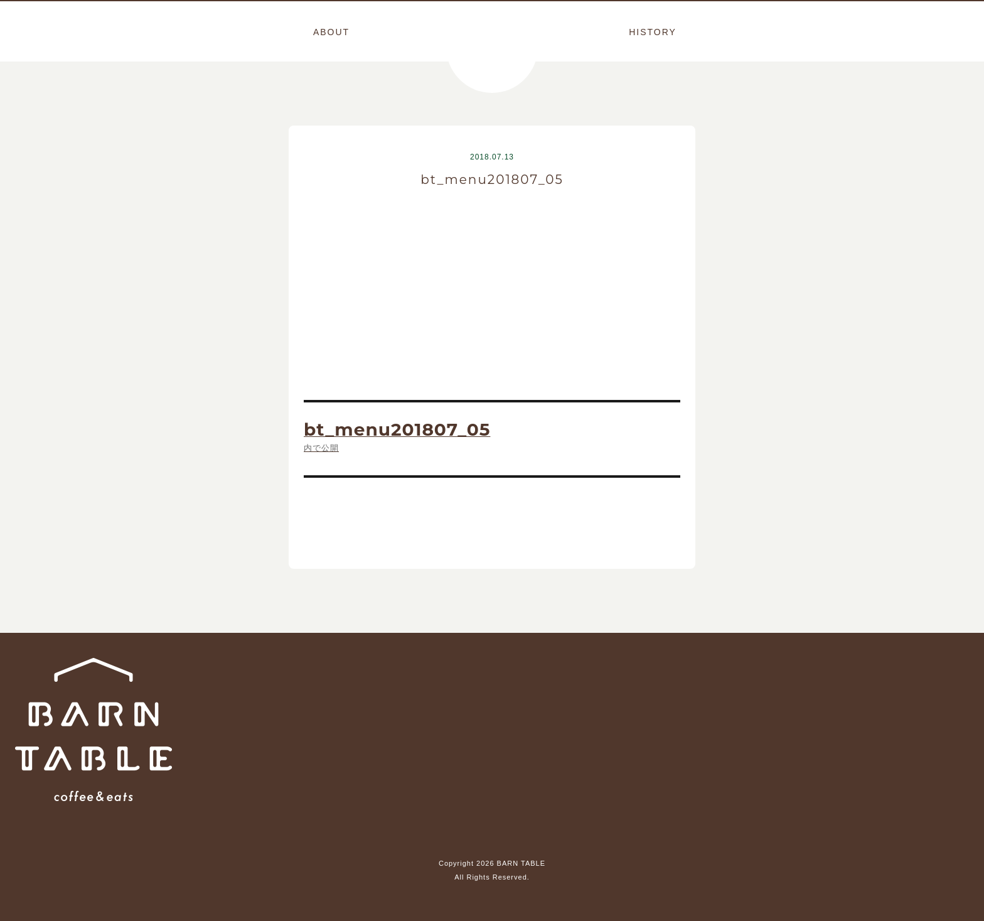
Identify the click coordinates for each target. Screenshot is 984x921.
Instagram (492, 828)
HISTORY (652, 32)
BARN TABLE (492, 47)
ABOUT (331, 32)
